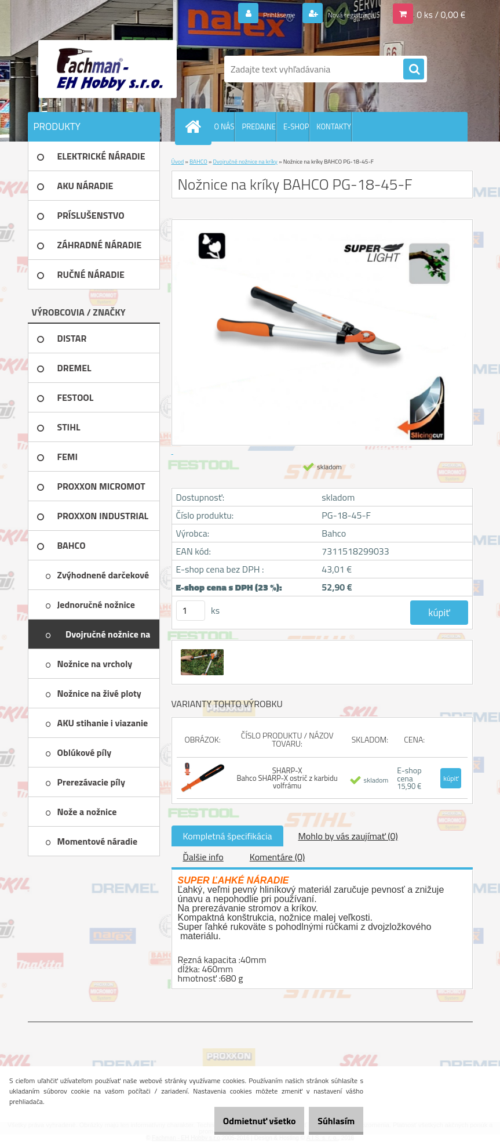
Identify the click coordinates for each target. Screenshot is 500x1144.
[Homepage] (196, 126)
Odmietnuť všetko (241, 1121)
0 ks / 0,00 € (441, 14)
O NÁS (224, 126)
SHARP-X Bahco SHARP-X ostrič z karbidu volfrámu (287, 778)
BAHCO (198, 161)
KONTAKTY (333, 126)
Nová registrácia (342, 14)
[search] (413, 70)
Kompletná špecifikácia (227, 836)
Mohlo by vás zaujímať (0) (347, 836)
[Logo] (107, 69)
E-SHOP (296, 126)
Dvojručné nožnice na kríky (245, 161)
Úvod (177, 161)
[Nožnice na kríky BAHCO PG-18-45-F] (201, 651)
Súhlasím (330, 1121)
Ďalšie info (203, 857)
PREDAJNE (259, 126)
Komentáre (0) (277, 857)
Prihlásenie (257, 14)
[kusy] (190, 610)
